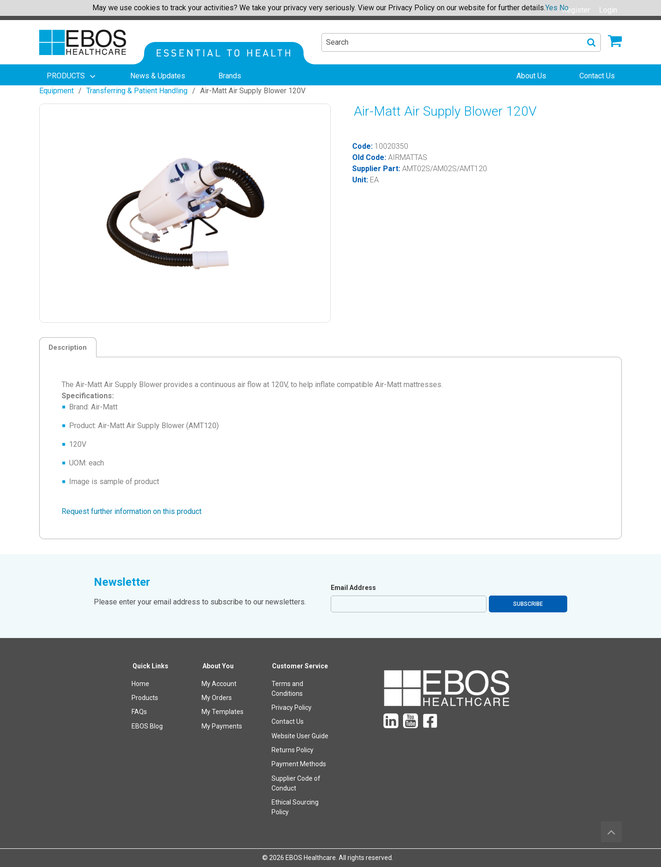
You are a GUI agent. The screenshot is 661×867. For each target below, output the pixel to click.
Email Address (353, 587)
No (564, 7)
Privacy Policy (291, 707)
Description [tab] (68, 347)
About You (218, 666)
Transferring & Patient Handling (137, 90)
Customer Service (300, 666)
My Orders (217, 697)
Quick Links (150, 666)
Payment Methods (298, 764)
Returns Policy (292, 750)
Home (140, 683)
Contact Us (287, 721)
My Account (219, 683)
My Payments (222, 726)
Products (145, 697)
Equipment (56, 90)
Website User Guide (299, 736)
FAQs (139, 711)
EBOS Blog (147, 726)
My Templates (223, 711)
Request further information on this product (132, 511)
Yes (551, 7)
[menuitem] (71, 76)
